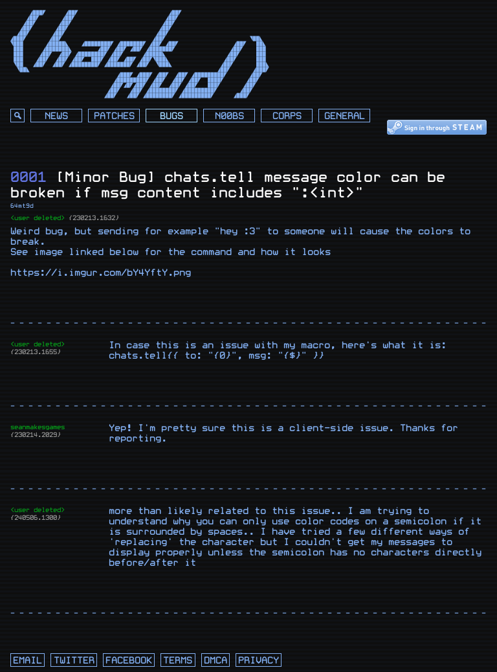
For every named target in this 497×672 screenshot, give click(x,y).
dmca (215, 660)
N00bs (229, 116)
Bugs (171, 116)
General (344, 116)
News (56, 116)
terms (177, 660)
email (27, 660)
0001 (28, 177)
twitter (74, 660)
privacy (258, 660)
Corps (287, 116)
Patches (114, 116)
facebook (128, 660)
